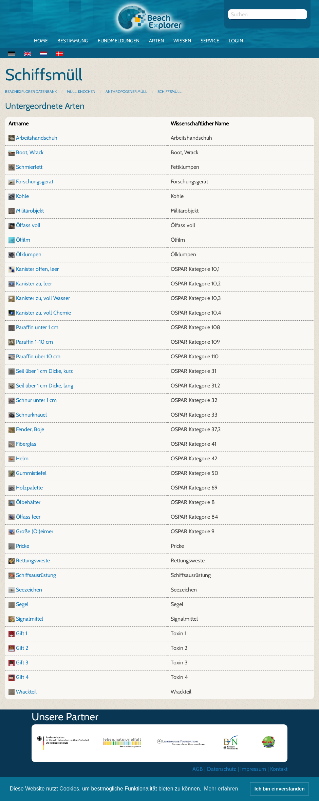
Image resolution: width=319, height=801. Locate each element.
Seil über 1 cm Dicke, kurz (44, 371)
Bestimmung (72, 41)
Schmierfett (29, 167)
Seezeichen (29, 589)
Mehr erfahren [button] (221, 789)
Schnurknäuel (31, 415)
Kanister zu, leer (34, 283)
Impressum (253, 769)
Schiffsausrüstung (36, 575)
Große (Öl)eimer (34, 531)
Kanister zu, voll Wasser (43, 298)
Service (210, 41)
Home (41, 41)
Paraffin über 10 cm (38, 356)
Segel (22, 604)
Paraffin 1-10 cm (34, 342)
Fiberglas (26, 444)
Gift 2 (22, 648)
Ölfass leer (28, 517)
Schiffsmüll (169, 91)
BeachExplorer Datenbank (31, 91)
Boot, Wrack (29, 152)
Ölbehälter (28, 502)
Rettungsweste (33, 560)
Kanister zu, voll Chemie (43, 312)
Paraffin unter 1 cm (37, 327)
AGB (197, 769)
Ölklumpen (28, 254)
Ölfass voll (28, 225)
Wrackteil (26, 691)
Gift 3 (22, 662)
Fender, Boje (30, 429)
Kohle (22, 196)
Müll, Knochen (81, 91)
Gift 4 (22, 677)
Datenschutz (221, 769)
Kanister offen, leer (37, 269)
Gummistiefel (31, 473)
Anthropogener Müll (126, 91)
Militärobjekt (30, 210)
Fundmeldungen (118, 41)
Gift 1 (21, 633)
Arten (156, 41)
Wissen (182, 41)
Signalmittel (29, 619)
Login (236, 41)
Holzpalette (29, 487)
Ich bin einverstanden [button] (280, 789)
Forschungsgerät (34, 181)
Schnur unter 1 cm (36, 400)
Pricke (22, 546)
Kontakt (278, 769)
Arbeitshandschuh (36, 138)
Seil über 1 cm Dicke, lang (44, 385)
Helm (22, 458)
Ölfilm (23, 240)
